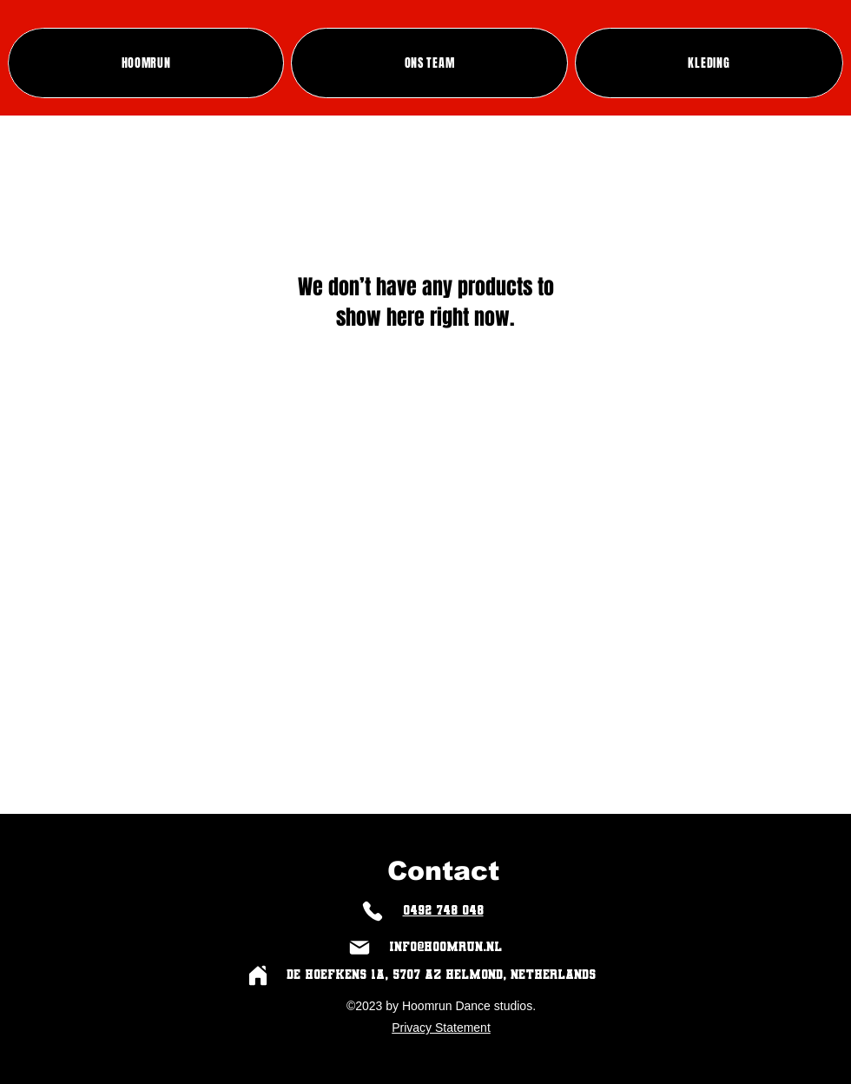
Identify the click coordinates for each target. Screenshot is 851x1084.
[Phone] (372, 910)
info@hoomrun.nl (445, 947)
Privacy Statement (441, 1027)
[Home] (257, 975)
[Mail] (359, 947)
